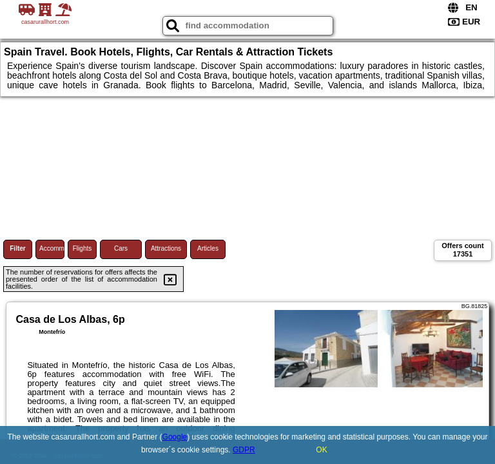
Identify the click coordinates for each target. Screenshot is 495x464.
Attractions (166, 248)
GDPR (244, 449)
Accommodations (51, 248)
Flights (82, 248)
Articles (207, 248)
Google (175, 436)
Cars (121, 248)
